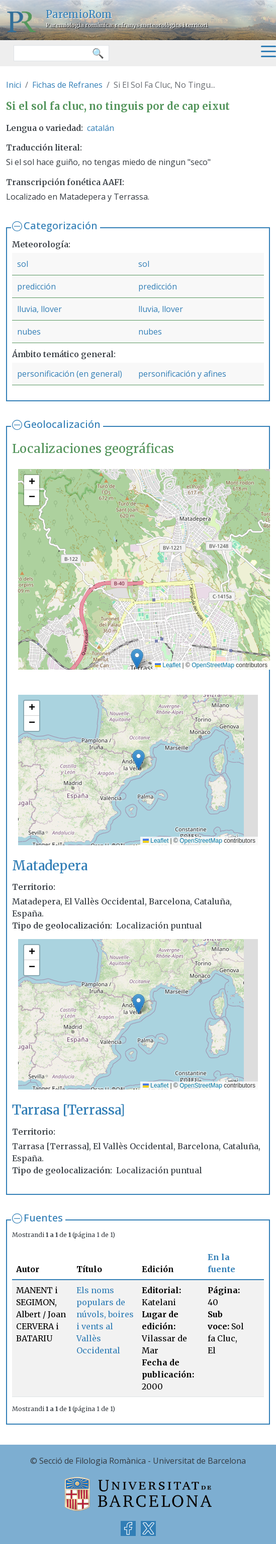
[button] (137, 659)
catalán (100, 127)
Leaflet (167, 665)
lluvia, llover (39, 309)
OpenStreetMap (213, 665)
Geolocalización (62, 424)
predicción (36, 286)
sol (22, 263)
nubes (29, 331)
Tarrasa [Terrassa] (68, 1110)
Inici (13, 84)
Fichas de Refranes (67, 84)
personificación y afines (182, 373)
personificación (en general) (69, 373)
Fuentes (43, 1217)
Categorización (61, 225)
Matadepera (49, 865)
